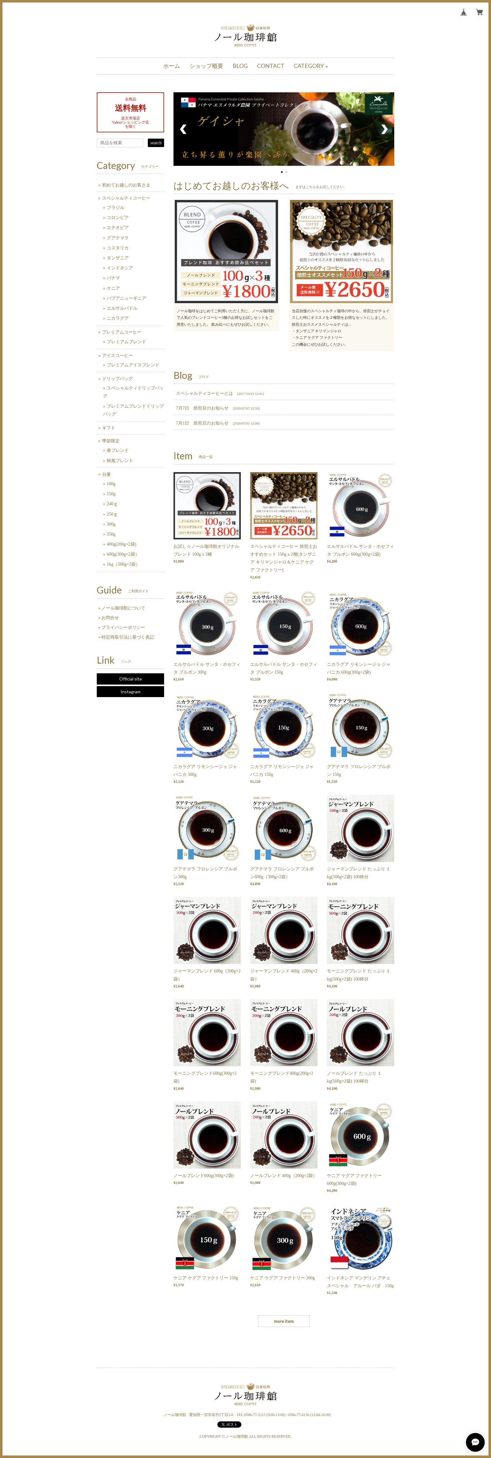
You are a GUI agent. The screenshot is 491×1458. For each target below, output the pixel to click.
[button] (311, 66)
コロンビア (118, 217)
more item (284, 1321)
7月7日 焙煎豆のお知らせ (202, 408)
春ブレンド (118, 450)
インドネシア (120, 268)
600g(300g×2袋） (123, 554)
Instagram (131, 691)
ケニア (113, 288)
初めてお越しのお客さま (126, 185)
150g (111, 494)
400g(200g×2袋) (121, 544)
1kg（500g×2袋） (123, 564)
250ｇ (112, 514)
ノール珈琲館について (123, 608)
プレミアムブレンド (126, 341)
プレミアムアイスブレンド (133, 365)
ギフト (108, 428)
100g (111, 484)
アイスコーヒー (117, 355)
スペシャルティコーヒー (126, 198)
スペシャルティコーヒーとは (204, 393)
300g (111, 524)
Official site (130, 678)
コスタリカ (118, 248)
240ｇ (112, 504)
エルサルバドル (122, 308)
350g (111, 534)
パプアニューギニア (126, 298)
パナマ (113, 278)
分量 (106, 474)
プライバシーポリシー (123, 627)
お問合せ (110, 617)
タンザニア (118, 258)
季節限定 (111, 441)
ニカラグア (118, 318)
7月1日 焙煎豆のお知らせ (202, 423)
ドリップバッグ (117, 378)
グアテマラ (118, 238)
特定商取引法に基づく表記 (127, 637)
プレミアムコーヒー (122, 332)
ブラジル (115, 207)
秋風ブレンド (120, 460)
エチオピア (118, 227)
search (156, 142)
